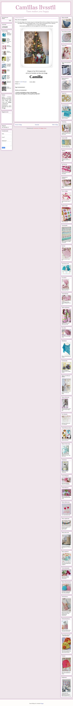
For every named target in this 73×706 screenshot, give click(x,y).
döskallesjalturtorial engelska (6, 105)
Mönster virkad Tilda (9, 52)
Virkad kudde (9, 99)
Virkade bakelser (8, 70)
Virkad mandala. (5, 100)
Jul (19, 83)
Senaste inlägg (18, 124)
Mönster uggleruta (8, 98)
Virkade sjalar (4, 102)
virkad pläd (4, 106)
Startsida (37, 124)
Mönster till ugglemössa (9, 82)
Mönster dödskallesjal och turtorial (9, 33)
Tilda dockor (4, 99)
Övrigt (3, 108)
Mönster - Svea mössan (9, 46)
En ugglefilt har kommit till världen (9, 65)
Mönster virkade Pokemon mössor (8, 77)
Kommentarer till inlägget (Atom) (39, 128)
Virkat (9, 102)
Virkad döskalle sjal (9, 88)
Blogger (42, 703)
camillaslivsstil (5, 103)
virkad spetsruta (8, 106)
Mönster (3, 98)
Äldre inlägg (55, 124)
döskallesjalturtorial (4, 104)
